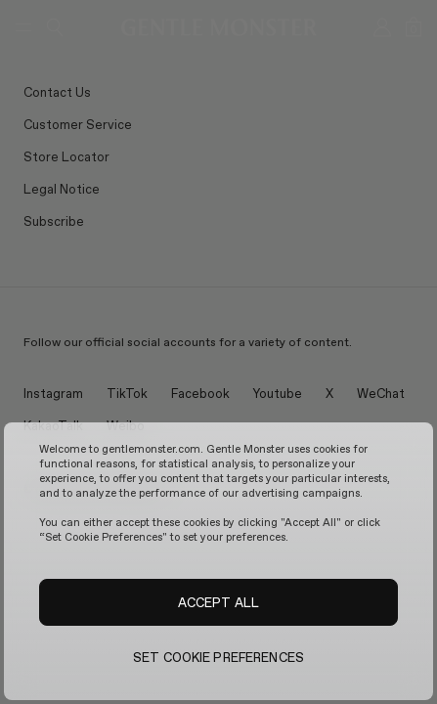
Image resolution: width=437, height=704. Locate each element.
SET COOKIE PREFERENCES (218, 657)
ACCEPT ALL (218, 602)
